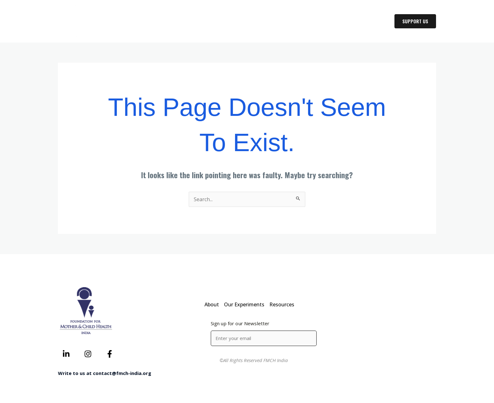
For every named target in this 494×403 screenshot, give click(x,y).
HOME (258, 21)
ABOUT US (289, 21)
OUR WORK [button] (328, 21)
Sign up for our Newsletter (240, 323)
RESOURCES (369, 21)
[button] (341, 21)
